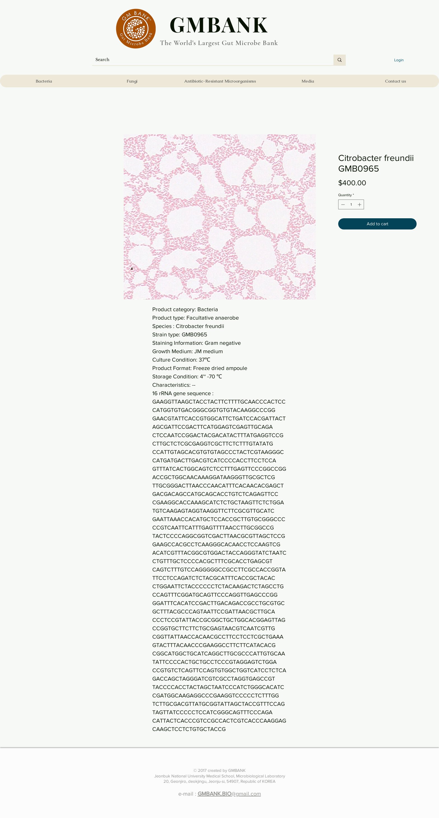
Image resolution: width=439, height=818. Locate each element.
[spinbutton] (351, 204)
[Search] (208, 60)
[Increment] (360, 204)
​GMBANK (218, 24)
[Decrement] (342, 204)
